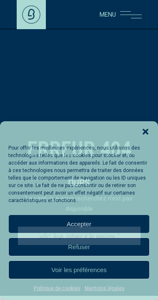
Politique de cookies (57, 288)
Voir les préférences (79, 269)
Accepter (79, 224)
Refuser (79, 246)
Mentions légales (105, 288)
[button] (145, 132)
